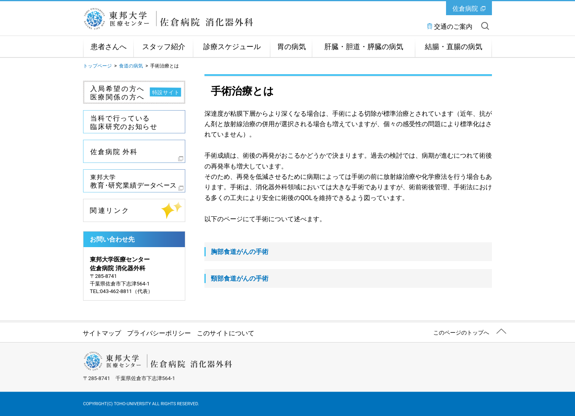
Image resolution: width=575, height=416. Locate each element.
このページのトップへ (461, 332)
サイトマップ (102, 333)
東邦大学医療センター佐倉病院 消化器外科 (173, 19)
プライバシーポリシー (159, 333)
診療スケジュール (232, 47)
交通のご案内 (453, 26)
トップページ (97, 66)
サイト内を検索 (485, 26)
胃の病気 (291, 47)
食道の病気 (131, 66)
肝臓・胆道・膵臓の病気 (363, 47)
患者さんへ (109, 47)
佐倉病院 (465, 8)
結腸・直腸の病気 (453, 47)
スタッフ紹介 (163, 47)
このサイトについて (225, 333)
